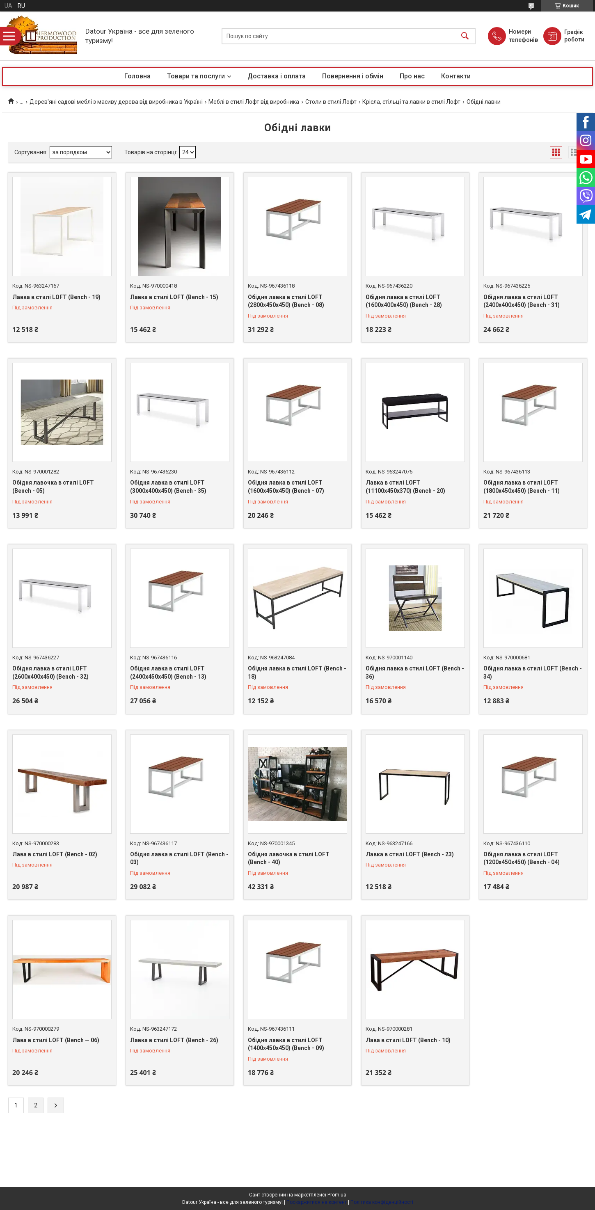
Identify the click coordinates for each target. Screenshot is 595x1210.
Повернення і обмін (352, 76)
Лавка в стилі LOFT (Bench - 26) (174, 1040)
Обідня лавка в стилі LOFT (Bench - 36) (415, 672)
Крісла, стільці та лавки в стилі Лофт (411, 101)
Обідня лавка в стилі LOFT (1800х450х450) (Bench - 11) (521, 486)
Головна (137, 76)
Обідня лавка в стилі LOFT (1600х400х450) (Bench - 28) (404, 301)
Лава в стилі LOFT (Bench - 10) (408, 1040)
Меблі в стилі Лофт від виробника (253, 101)
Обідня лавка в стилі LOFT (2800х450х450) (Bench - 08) (286, 301)
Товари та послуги (196, 76)
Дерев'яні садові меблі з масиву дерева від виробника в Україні (116, 101)
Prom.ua (336, 1195)
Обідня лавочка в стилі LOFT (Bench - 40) (289, 858)
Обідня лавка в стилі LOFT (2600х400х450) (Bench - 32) (50, 672)
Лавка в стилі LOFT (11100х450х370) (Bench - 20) (405, 486)
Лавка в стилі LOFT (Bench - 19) (56, 297)
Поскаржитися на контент (316, 1202)
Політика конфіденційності (381, 1202)
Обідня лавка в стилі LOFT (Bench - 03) (179, 858)
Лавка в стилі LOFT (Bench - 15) (174, 297)
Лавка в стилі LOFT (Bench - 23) (410, 854)
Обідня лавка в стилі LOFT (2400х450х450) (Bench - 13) (168, 672)
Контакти (456, 76)
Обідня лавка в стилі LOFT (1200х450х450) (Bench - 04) (521, 858)
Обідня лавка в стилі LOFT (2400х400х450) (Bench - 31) (521, 301)
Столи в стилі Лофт (331, 101)
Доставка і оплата (276, 76)
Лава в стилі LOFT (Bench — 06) (55, 1040)
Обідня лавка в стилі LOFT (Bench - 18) (297, 672)
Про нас (412, 76)
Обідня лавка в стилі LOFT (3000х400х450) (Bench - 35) (168, 486)
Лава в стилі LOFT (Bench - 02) (54, 854)
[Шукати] (465, 35)
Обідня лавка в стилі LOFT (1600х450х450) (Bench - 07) (286, 486)
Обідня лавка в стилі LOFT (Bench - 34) (532, 672)
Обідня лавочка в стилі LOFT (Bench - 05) (53, 486)
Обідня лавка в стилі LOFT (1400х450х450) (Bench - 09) (286, 1044)
